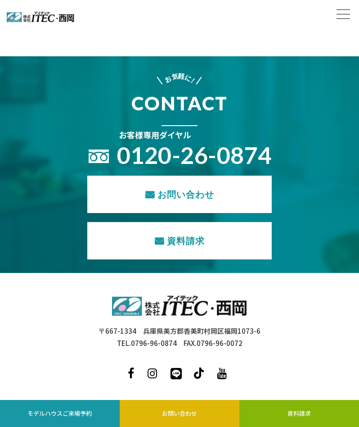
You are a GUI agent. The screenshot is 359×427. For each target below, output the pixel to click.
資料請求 (186, 240)
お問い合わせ (185, 194)
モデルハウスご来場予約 (59, 413)
